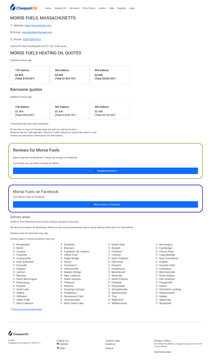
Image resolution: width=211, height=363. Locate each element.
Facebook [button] (62, 344)
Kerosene (74, 8)
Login (132, 8)
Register (121, 8)
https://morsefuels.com (38, 25)
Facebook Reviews (105, 170)
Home (48, 8)
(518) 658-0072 (32, 39)
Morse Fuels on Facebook (105, 204)
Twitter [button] (61, 348)
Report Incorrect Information (27, 309)
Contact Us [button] (110, 344)
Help (111, 8)
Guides (102, 8)
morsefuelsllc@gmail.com (37, 32)
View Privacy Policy (162, 352)
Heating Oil (60, 8)
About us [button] (109, 348)
